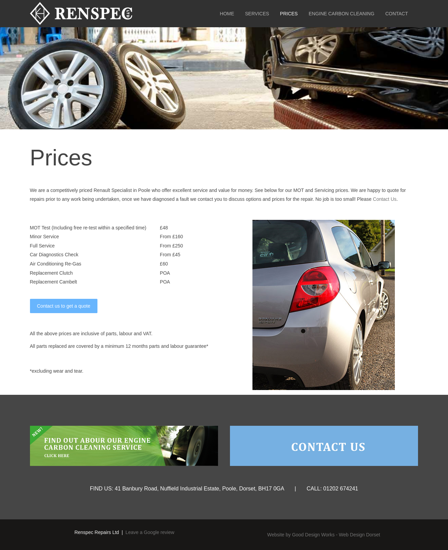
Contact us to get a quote (63, 306)
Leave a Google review (149, 532)
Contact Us (385, 199)
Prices (289, 13)
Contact (396, 13)
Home (227, 13)
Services (257, 13)
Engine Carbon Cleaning (341, 13)
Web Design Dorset (359, 534)
